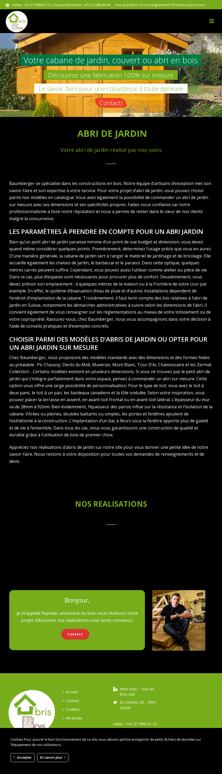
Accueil (70, 691)
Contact (71, 700)
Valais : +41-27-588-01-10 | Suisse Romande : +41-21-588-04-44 (61, 4)
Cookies (71, 709)
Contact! (110, 102)
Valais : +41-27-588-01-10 (135, 723)
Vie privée (72, 718)
